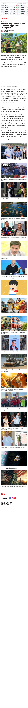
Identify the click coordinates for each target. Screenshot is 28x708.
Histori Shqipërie (4, 21)
